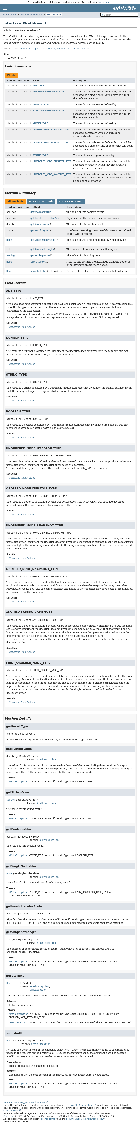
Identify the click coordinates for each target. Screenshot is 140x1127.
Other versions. (11, 1110)
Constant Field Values (22, 327)
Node (9, 239)
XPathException (46, 759)
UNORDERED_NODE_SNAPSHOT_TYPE (52, 174)
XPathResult (54, 14)
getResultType (39, 230)
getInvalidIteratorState (46, 218)
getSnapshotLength (42, 249)
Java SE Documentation (82, 1105)
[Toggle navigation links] (5, 8)
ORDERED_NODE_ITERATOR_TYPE (51, 129)
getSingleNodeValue (42, 239)
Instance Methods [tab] (41, 201)
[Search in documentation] (119, 15)
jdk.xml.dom (9, 14)
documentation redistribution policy (84, 1119)
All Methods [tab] (15, 201)
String (10, 255)
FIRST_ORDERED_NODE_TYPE (48, 110)
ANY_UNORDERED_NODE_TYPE (48, 91)
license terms (104, 2)
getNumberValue (40, 224)
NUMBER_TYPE (40, 123)
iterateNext (38, 261)
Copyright (8, 1116)
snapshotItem (38, 271)
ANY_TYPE (38, 85)
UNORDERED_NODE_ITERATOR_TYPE (52, 161)
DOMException (38, 989)
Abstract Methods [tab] (71, 201)
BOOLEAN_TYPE (41, 104)
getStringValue (40, 255)
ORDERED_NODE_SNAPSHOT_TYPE (51, 142)
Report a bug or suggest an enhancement (25, 1102)
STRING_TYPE (40, 155)
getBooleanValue (40, 212)
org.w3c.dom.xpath (31, 14)
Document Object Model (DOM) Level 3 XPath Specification (54, 48)
